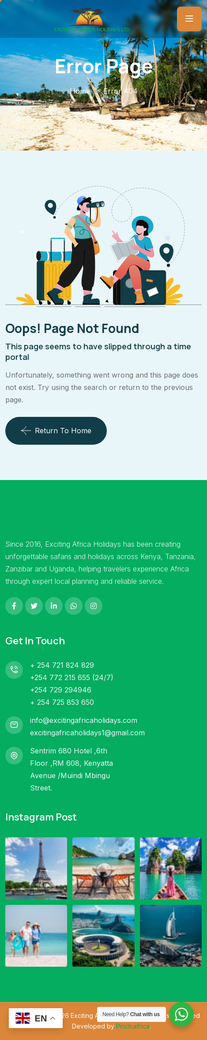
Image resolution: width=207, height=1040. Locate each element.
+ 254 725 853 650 (62, 702)
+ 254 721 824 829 (62, 665)
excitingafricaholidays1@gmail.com (87, 732)
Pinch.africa (133, 1026)
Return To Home (56, 430)
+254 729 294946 (60, 689)
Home (80, 91)
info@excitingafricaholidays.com (83, 720)
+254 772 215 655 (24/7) (71, 677)
